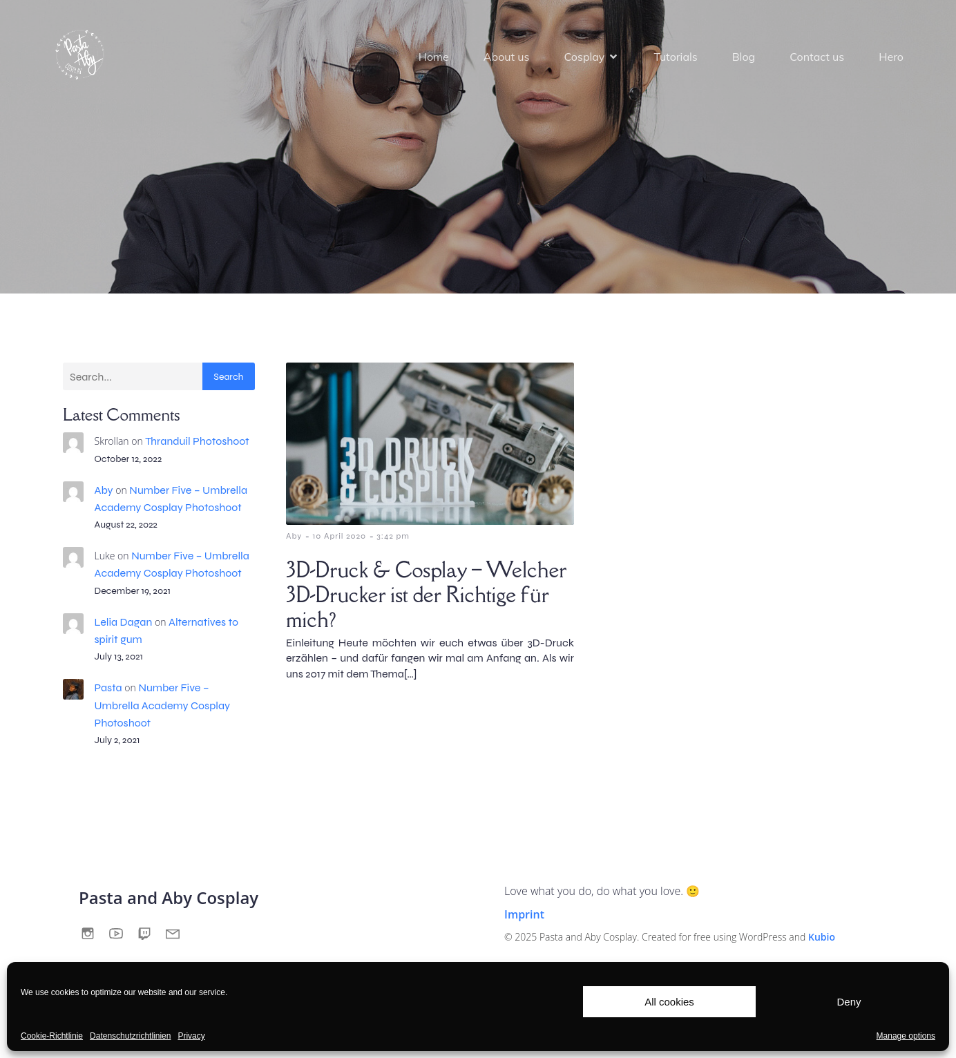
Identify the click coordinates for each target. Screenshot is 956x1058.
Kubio (821, 936)
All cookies (669, 1002)
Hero (891, 57)
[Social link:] (93, 933)
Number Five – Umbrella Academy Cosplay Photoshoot (163, 705)
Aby (104, 490)
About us (507, 57)
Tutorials (675, 57)
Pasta (108, 687)
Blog (743, 57)
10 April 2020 (340, 536)
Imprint (524, 914)
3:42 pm (393, 536)
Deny (848, 1002)
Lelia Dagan (124, 621)
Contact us (817, 57)
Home (434, 57)
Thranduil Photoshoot (197, 441)
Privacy (191, 1036)
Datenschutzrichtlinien (130, 1036)
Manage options (906, 1036)
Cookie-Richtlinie (52, 1036)
